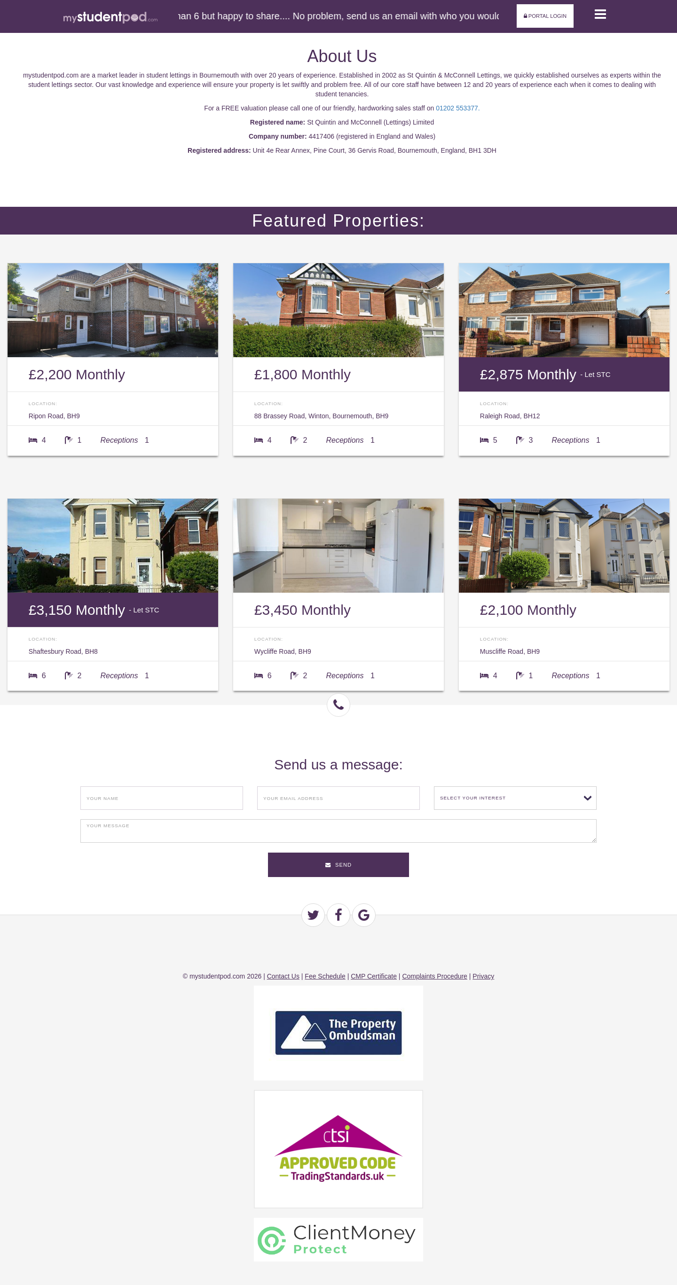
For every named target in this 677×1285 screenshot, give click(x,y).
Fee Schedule (325, 976)
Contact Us (283, 976)
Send (338, 865)
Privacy (483, 976)
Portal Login (545, 16)
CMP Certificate (374, 976)
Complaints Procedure (434, 976)
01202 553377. (458, 108)
